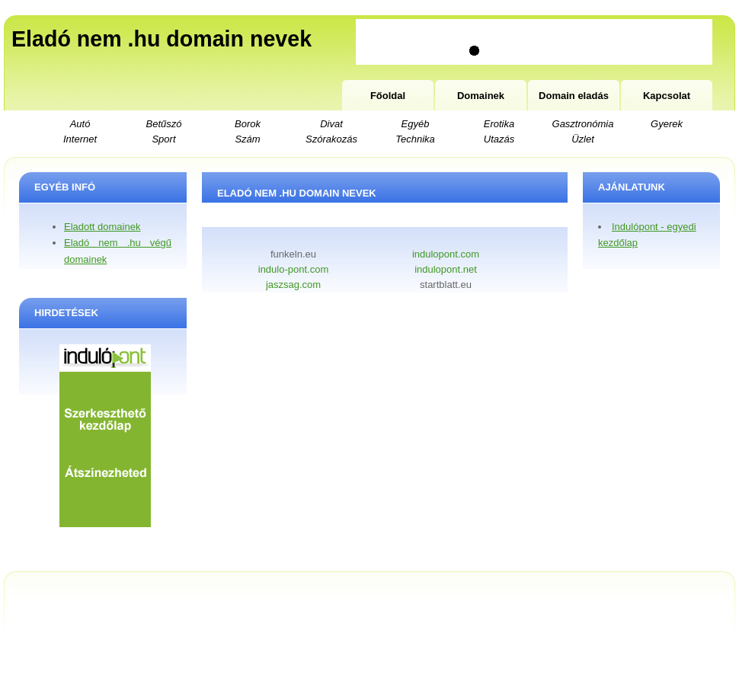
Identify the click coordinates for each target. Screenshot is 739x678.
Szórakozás (331, 139)
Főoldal (387, 95)
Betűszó (164, 124)
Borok (248, 124)
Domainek (480, 95)
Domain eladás (574, 95)
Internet (80, 139)
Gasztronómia (583, 124)
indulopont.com (445, 254)
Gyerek (667, 124)
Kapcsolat (666, 95)
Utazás (499, 139)
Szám (247, 139)
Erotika (499, 124)
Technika (415, 139)
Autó (80, 124)
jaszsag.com (293, 284)
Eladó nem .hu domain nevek (161, 39)
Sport (163, 139)
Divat (331, 124)
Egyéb (415, 124)
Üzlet (582, 139)
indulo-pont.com (293, 269)
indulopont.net (445, 269)
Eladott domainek (102, 226)
